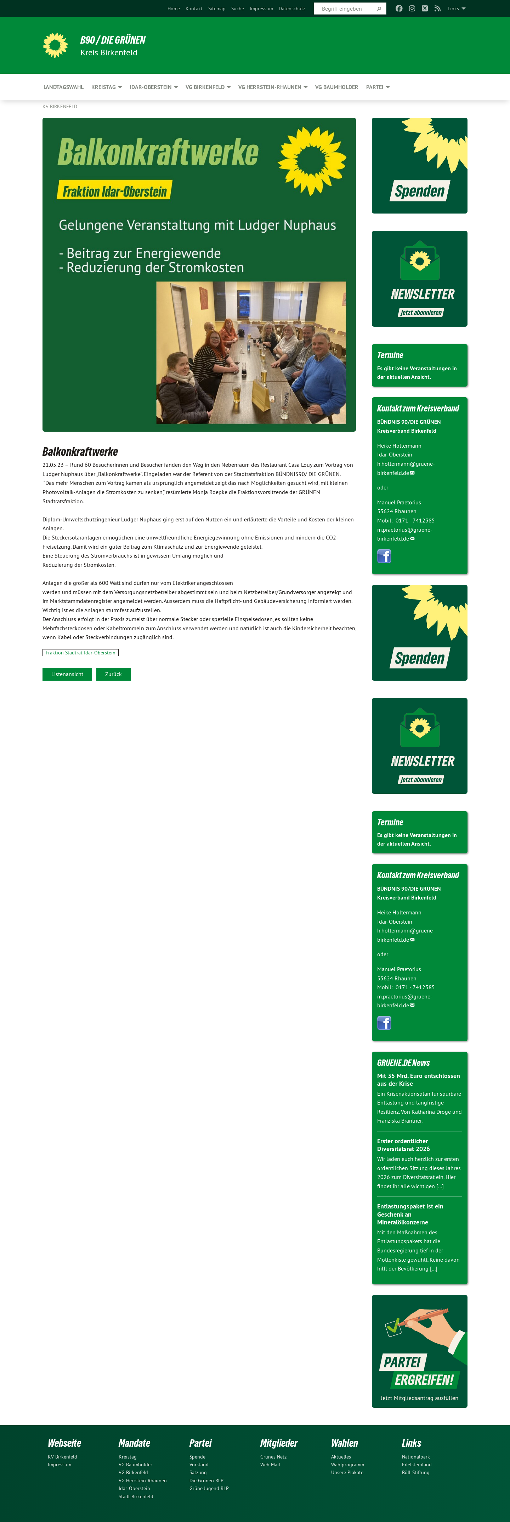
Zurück (113, 673)
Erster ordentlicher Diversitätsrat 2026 (403, 1145)
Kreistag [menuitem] (103, 87)
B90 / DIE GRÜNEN (115, 39)
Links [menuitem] (453, 8)
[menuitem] (174, 8)
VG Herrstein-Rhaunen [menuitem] (269, 87)
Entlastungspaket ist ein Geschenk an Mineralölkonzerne (410, 1214)
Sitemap (217, 8)
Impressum (261, 8)
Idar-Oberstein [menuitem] (151, 87)
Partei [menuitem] (375, 87)
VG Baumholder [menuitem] (336, 87)
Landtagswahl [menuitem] (64, 87)
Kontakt (194, 8)
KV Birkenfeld (59, 106)
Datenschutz (292, 8)
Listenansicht (67, 673)
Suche (237, 8)
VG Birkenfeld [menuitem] (205, 87)
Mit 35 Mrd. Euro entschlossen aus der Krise (418, 1080)
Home (174, 8)
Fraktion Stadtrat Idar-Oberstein (80, 652)
